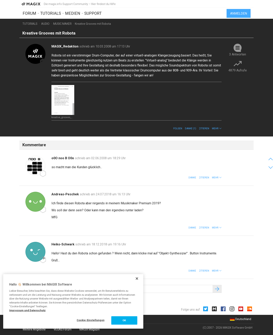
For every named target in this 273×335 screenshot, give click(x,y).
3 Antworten (237, 54)
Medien (72, 13)
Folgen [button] (177, 128)
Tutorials (50, 13)
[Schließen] (136, 278)
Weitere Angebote (34, 329)
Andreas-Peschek (65, 194)
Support (93, 13)
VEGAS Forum (62, 329)
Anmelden (238, 13)
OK (124, 320)
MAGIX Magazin (89, 329)
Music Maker (62, 23)
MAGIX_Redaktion (65, 46)
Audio (45, 23)
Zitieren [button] (204, 128)
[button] (217, 128)
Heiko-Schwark (63, 244)
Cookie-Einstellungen (90, 320)
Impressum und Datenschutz (27, 310)
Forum (29, 13)
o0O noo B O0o (63, 158)
